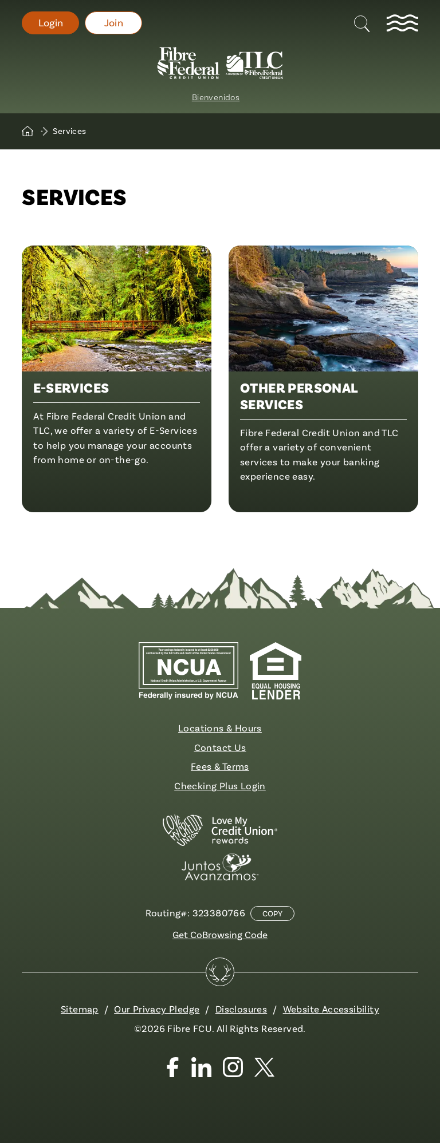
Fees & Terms (220, 766)
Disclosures (241, 1009)
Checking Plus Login (220, 786)
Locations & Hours (220, 728)
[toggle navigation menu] (402, 23)
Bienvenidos (215, 97)
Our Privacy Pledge (156, 1009)
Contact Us (220, 747)
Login (50, 22)
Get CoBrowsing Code (220, 934)
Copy (272, 913)
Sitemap (80, 1009)
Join (114, 22)
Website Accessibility (331, 1009)
